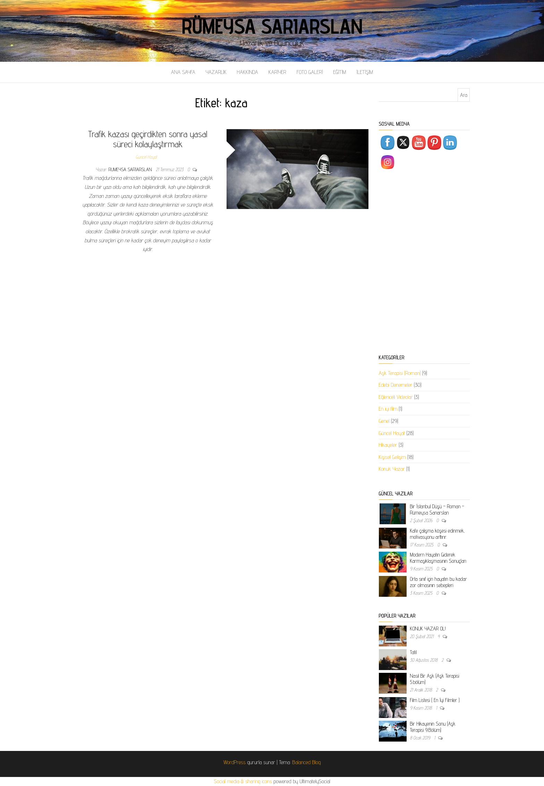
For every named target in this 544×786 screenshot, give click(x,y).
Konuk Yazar (392, 469)
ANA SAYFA (183, 72)
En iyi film (388, 408)
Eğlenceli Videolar (396, 397)
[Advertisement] (424, 263)
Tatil (413, 652)
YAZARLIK (216, 72)
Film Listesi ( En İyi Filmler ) (435, 700)
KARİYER (277, 72)
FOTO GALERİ (310, 72)
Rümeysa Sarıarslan (272, 26)
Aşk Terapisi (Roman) (400, 373)
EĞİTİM (339, 72)
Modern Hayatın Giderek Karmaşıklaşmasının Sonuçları (438, 558)
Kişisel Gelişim (392, 457)
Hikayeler (388, 445)
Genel (384, 421)
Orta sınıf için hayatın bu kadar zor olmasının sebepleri (438, 582)
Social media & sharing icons (243, 781)
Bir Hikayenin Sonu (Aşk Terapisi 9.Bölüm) (433, 727)
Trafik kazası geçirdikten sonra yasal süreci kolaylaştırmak (147, 138)
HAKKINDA (247, 72)
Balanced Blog (306, 762)
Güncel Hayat (146, 157)
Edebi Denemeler (396, 385)
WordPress (234, 762)
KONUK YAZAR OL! (428, 629)
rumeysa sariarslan (131, 169)
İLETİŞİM (364, 72)
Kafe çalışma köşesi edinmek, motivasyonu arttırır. (437, 534)
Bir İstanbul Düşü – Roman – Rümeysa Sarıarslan (437, 509)
